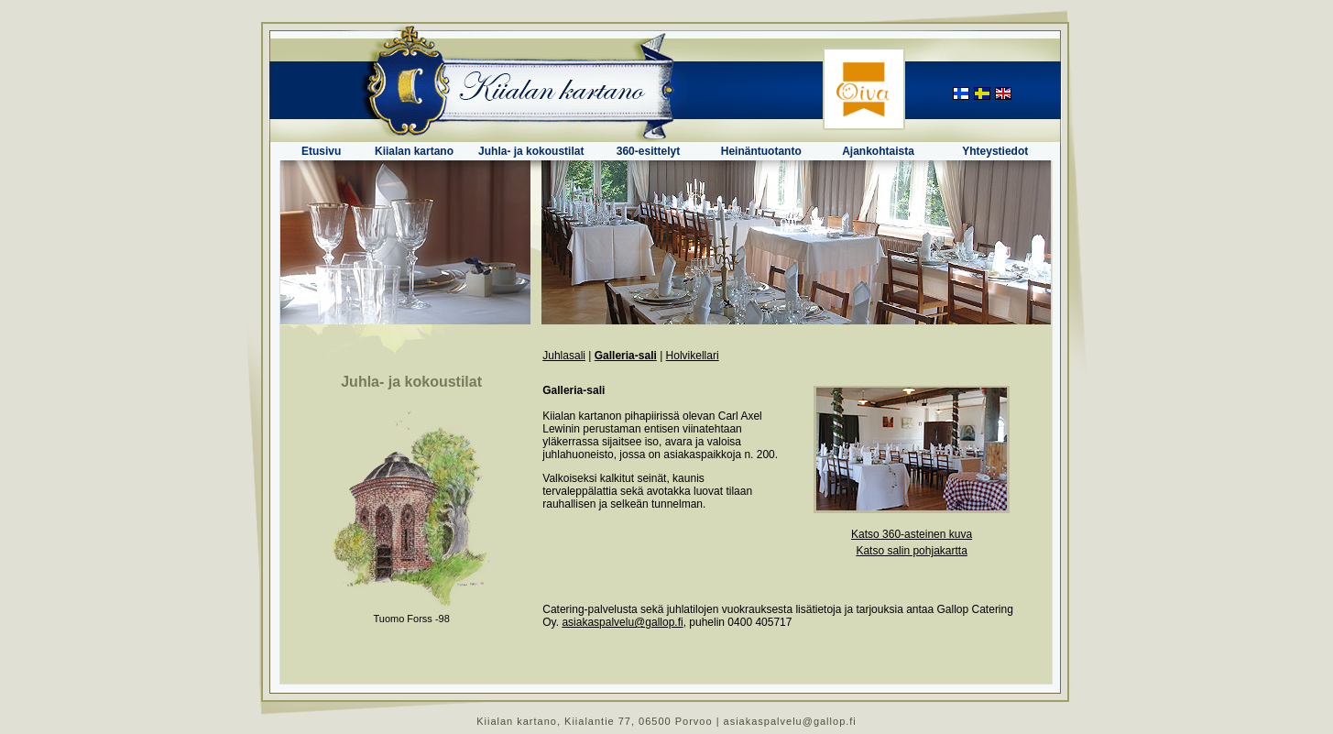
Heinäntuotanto (761, 151)
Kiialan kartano (414, 151)
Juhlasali (563, 355)
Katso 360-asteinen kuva (911, 534)
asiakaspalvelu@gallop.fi (622, 622)
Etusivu (321, 151)
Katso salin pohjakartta (911, 550)
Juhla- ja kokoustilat (531, 151)
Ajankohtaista (878, 151)
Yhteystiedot (995, 151)
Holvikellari (692, 355)
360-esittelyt (648, 151)
